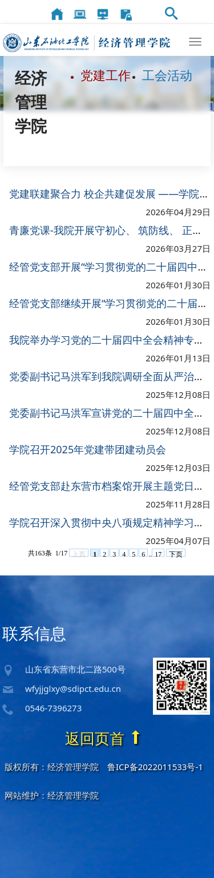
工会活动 (167, 74)
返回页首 (104, 738)
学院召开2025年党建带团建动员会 (87, 450)
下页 (176, 554)
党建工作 (105, 74)
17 (158, 554)
